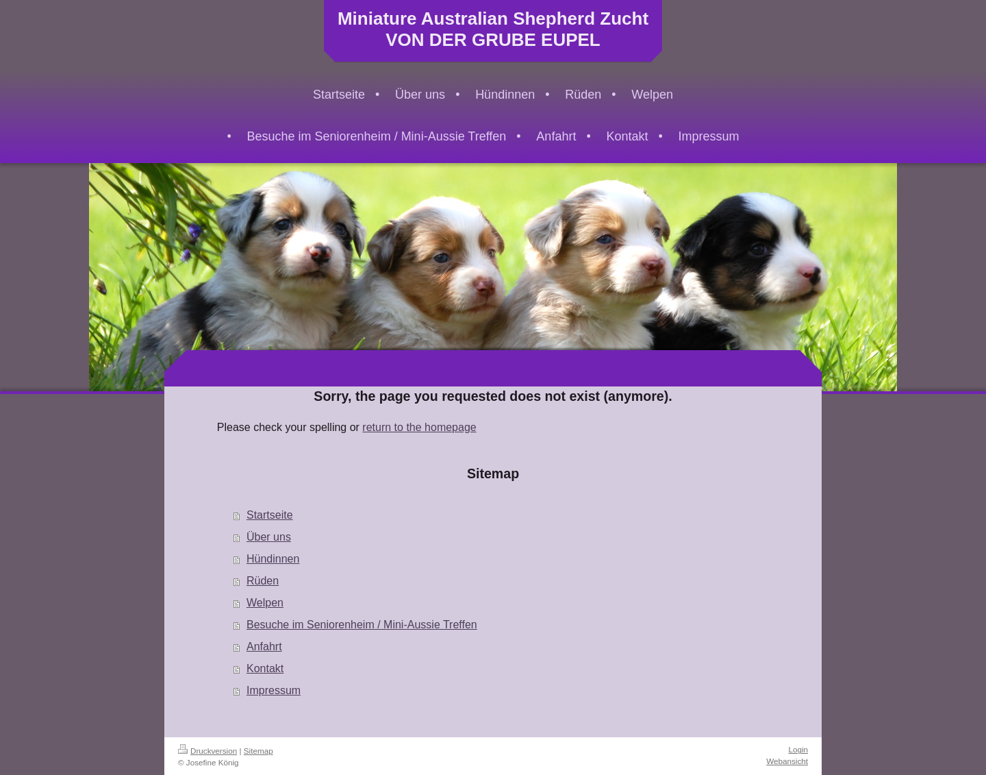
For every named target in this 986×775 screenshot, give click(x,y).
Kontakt (264, 668)
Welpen (264, 602)
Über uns (268, 537)
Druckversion (207, 750)
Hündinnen (272, 559)
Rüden (262, 581)
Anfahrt (264, 646)
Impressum (273, 690)
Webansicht (787, 760)
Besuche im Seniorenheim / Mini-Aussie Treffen (361, 624)
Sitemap (258, 750)
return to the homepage (419, 427)
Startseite (269, 515)
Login (798, 749)
